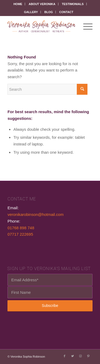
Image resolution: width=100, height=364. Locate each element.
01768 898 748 (20, 227)
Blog (48, 12)
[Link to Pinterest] (89, 356)
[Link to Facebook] (65, 356)
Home (17, 4)
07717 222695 (20, 234)
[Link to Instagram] (81, 356)
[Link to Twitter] (73, 356)
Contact (66, 12)
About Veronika (42, 4)
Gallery (31, 12)
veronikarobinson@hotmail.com (35, 214)
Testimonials (73, 4)
